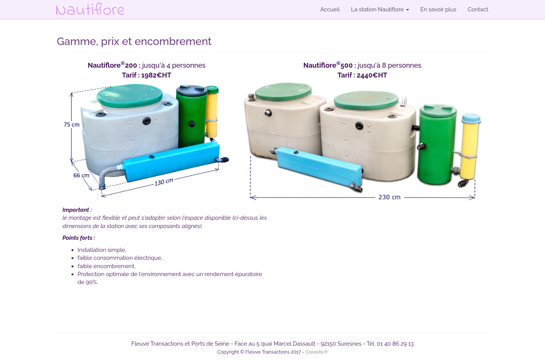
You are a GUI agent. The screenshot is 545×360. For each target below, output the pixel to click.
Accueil (329, 9)
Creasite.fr (316, 352)
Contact (478, 9)
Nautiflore (90, 4)
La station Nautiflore (380, 9)
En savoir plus (438, 9)
